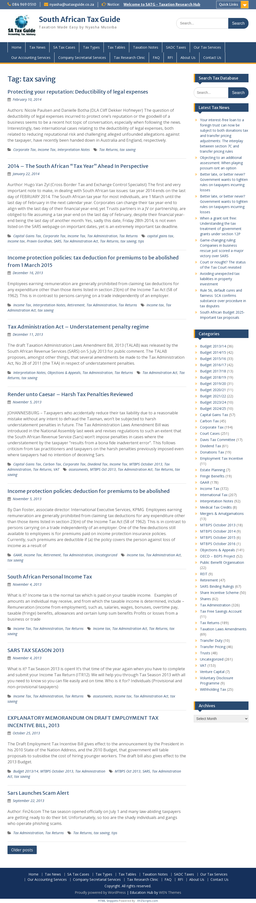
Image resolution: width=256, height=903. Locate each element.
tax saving (128, 149)
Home (17, 47)
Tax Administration (102, 235)
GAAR (17, 555)
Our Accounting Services (30, 57)
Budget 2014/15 (213, 352)
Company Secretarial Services (82, 57)
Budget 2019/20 (213, 383)
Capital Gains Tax (27, 235)
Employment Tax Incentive (221, 458)
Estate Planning (212, 469)
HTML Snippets (108, 901)
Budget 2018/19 (213, 377)
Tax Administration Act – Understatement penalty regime (78, 327)
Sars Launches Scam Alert (38, 793)
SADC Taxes (176, 47)
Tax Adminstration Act (80, 241)
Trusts (205, 653)
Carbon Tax (52, 464)
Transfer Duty (211, 640)
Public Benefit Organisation (222, 562)
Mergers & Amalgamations (222, 513)
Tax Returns (108, 149)
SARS (57, 241)
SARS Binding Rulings (217, 586)
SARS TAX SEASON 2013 (36, 650)
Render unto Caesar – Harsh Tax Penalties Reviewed (70, 394)
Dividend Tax (98, 464)
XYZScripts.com (147, 901)
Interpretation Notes (74, 149)
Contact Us (212, 57)
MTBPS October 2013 (145, 464)
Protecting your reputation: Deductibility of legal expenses (78, 92)
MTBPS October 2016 (218, 543)
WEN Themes (170, 892)
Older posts (22, 850)
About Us (188, 57)
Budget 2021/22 (213, 396)
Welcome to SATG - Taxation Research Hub (162, 4)
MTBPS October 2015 (218, 537)
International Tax (214, 494)
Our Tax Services (207, 47)
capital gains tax (160, 235)
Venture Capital (212, 671)
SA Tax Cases (64, 47)
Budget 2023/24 (213, 402)
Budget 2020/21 (213, 389)
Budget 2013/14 (25, 771)
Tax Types (91, 47)
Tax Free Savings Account (221, 611)
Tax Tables (116, 47)
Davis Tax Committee (217, 439)
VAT (56, 469)
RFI (170, 57)
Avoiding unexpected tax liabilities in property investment (220, 278)
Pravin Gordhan (39, 241)
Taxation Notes (145, 47)
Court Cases (210, 433)
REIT (204, 573)
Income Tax (47, 149)
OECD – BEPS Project (217, 556)
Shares (205, 598)
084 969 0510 (24, 4)
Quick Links (228, 4)
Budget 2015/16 (213, 358)
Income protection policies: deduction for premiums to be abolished (89, 491)
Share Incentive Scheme (219, 592)
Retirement (75, 305)
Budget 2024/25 (213, 408)
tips (141, 241)
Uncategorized (106, 555)
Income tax (16, 241)
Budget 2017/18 (213, 371)
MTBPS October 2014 (218, 531)
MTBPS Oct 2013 (103, 469)
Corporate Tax (24, 149)
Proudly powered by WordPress (100, 892)
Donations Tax (212, 452)
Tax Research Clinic (129, 57)
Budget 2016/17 (213, 364)
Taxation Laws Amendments (223, 629)
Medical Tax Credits (216, 507)
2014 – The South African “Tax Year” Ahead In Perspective (78, 166)
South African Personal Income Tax (50, 576)
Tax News (37, 47)
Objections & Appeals (64, 372)
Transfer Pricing (213, 646)
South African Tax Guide (79, 19)
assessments (78, 469)
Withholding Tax (213, 689)
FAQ (156, 57)
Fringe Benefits (212, 476)
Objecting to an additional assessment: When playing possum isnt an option (221, 162)
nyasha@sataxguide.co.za (72, 4)
